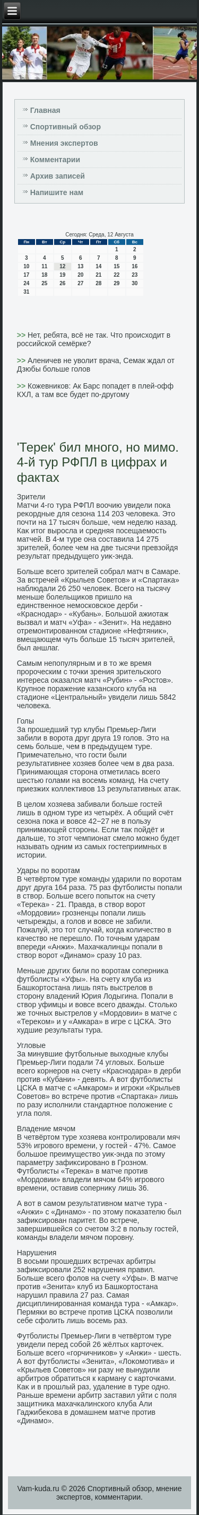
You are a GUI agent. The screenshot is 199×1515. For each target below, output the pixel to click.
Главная (45, 110)
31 (26, 292)
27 (80, 283)
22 (116, 275)
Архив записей (57, 176)
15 (116, 266)
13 (80, 266)
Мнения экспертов (64, 143)
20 (80, 275)
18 (44, 275)
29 (116, 283)
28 (98, 283)
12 (62, 266)
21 (98, 275)
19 (62, 275)
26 (62, 283)
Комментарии (55, 159)
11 (44, 266)
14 (98, 266)
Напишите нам (56, 192)
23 (134, 275)
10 (26, 266)
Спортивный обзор (65, 126)
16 (134, 266)
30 (134, 283)
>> (22, 335)
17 (26, 275)
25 (44, 283)
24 (26, 283)
